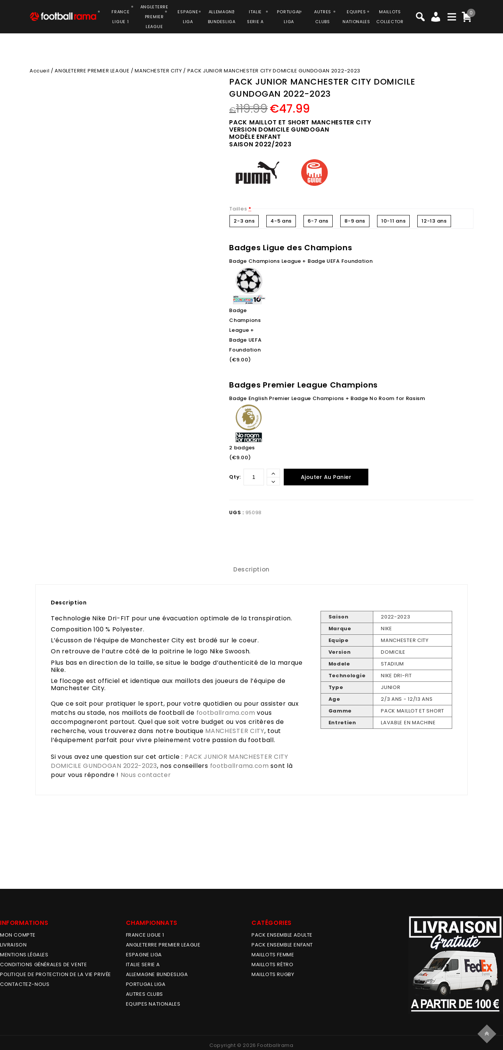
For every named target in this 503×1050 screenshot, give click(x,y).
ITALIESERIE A (255, 17)
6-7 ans (318, 220)
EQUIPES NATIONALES (153, 1004)
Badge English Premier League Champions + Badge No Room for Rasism (327, 398)
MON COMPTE (18, 935)
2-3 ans (244, 220)
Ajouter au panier (326, 477)
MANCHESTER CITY (158, 70)
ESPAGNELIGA (188, 17)
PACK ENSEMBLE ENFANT (282, 944)
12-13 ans (433, 220)
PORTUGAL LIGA (146, 984)
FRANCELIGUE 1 (120, 17)
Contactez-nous (24, 984)
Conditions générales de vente (43, 964)
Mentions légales (24, 954)
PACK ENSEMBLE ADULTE (282, 935)
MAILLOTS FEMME (273, 954)
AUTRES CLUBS (144, 994)
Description (251, 569)
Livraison (13, 944)
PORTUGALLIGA (289, 17)
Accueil (39, 70)
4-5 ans (281, 220)
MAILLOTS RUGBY (273, 974)
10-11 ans (393, 220)
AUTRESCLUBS (322, 17)
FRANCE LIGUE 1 (145, 935)
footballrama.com (225, 712)
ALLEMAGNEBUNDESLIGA (222, 17)
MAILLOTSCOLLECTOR (389, 17)
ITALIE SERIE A (143, 964)
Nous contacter (146, 775)
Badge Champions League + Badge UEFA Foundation (301, 261)
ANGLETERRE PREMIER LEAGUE (154, 17)
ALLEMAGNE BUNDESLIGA (157, 974)
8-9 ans (354, 220)
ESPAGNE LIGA (144, 954)
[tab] (251, 569)
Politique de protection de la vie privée (55, 974)
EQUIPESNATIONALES (356, 17)
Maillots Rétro (272, 964)
